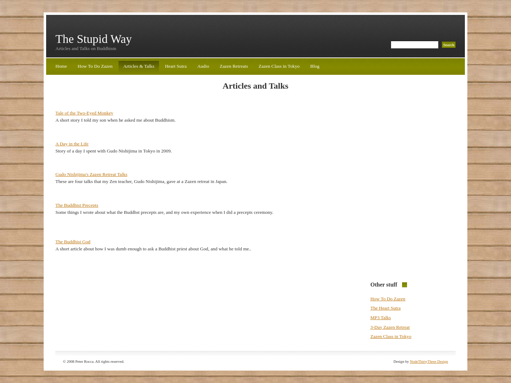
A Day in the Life (71, 143)
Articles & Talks (138, 66)
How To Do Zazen (95, 66)
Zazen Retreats (234, 66)
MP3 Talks (380, 317)
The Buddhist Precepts (76, 205)
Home (61, 66)
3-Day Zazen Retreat (390, 327)
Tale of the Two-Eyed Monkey (84, 113)
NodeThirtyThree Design (429, 361)
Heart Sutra (176, 66)
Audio (203, 66)
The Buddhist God (72, 241)
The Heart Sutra (385, 308)
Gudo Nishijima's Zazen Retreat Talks (91, 174)
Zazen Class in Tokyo (279, 66)
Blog (314, 66)
